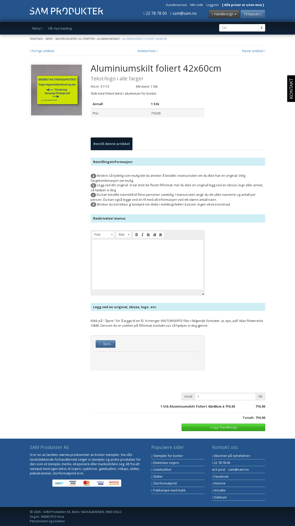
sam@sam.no (183, 13)
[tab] (111, 143)
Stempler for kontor (167, 455)
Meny (49, 39)
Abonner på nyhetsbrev (231, 455)
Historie (219, 483)
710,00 (230, 406)
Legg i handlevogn (223, 427)
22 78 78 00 (155, 13)
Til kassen (253, 14)
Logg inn (212, 5)
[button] (103, 234)
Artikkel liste (147, 51)
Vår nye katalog (60, 28)
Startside (36, 39)
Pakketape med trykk (168, 490)
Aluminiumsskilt (108, 39)
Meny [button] (37, 28)
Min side (196, 5)
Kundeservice (176, 5)
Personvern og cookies (47, 521)
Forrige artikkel (42, 51)
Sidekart (219, 497)
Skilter (157, 476)
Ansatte (219, 490)
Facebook (220, 476)
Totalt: (249, 417)
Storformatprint (164, 483)
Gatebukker (161, 469)
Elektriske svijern (165, 462)
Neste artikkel (253, 51)
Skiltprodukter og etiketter (75, 39)
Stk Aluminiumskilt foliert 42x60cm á (193, 406)
